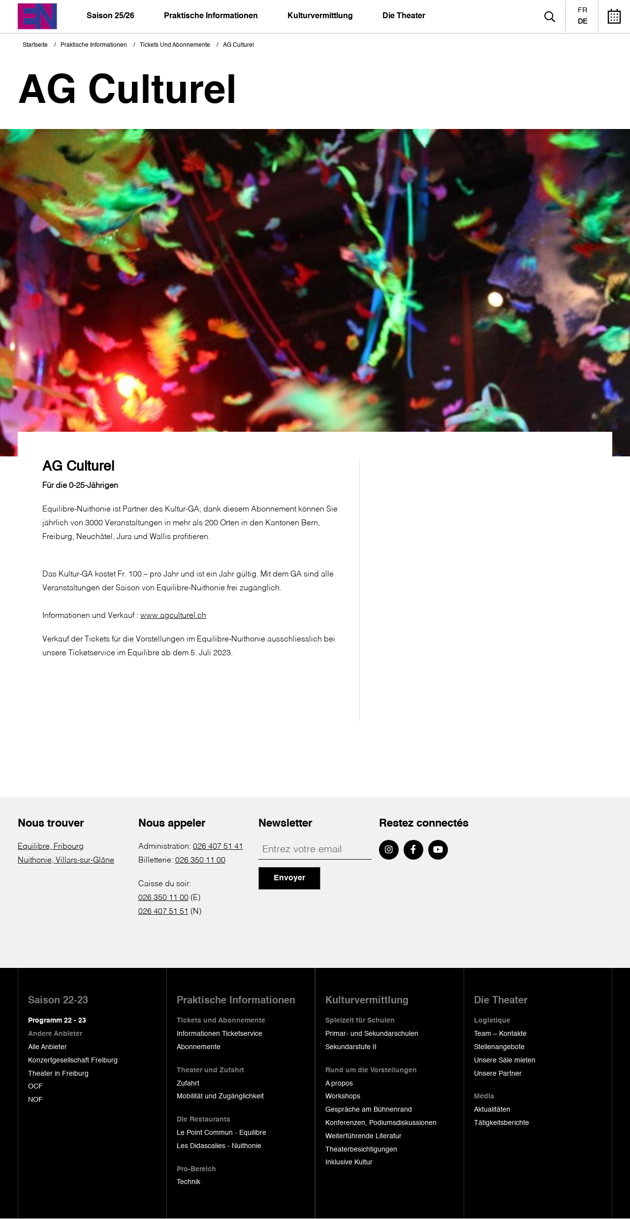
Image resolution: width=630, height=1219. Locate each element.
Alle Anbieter (47, 1047)
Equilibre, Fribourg (51, 847)
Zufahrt (188, 1083)
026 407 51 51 (163, 912)
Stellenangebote (499, 1047)
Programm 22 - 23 (57, 1020)
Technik (188, 1182)
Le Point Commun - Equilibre (221, 1132)
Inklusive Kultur (349, 1162)
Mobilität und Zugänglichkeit (220, 1096)
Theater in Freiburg (58, 1073)
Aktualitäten (492, 1109)
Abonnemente (198, 1047)
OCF (35, 1086)
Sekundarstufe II (351, 1047)
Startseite (35, 45)
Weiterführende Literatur (363, 1136)
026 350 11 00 (200, 861)
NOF (35, 1099)
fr (582, 10)
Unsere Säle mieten (505, 1060)
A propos (339, 1083)
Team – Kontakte (500, 1033)
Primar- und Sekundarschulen (371, 1033)
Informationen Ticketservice (219, 1033)
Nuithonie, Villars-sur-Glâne (66, 861)
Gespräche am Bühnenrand (368, 1109)
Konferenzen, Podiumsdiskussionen (381, 1123)
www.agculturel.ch (173, 616)
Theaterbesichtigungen (361, 1149)
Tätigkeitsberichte (501, 1123)
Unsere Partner (498, 1073)
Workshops (342, 1096)
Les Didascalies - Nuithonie (219, 1146)
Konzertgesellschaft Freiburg (73, 1060)
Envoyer (289, 878)
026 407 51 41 (218, 847)
